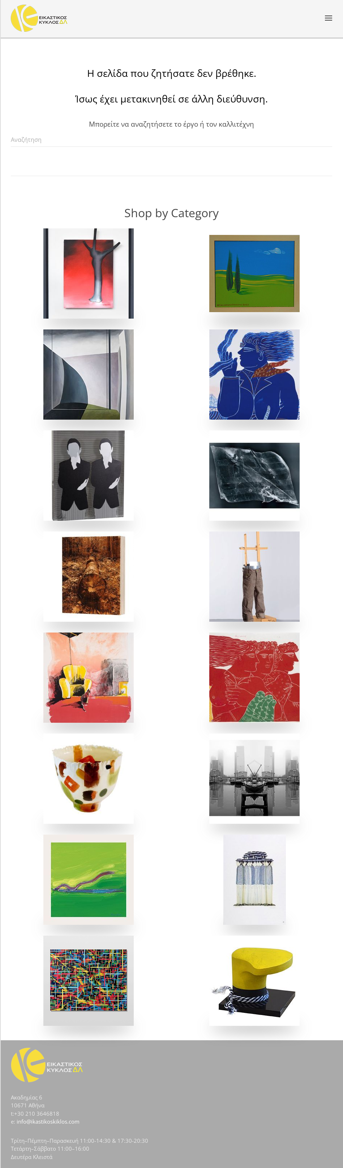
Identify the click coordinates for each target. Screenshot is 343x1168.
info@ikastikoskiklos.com (48, 1121)
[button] (328, 18)
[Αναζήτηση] (171, 139)
